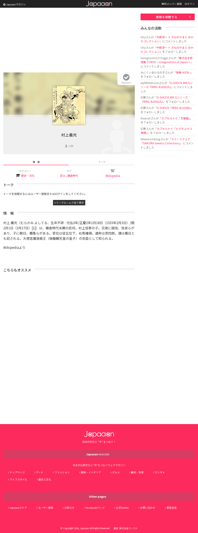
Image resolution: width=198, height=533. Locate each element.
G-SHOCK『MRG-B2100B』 (174, 108)
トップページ (17, 472)
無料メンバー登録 (172, 4)
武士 (62, 175)
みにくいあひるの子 (153, 72)
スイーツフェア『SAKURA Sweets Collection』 (165, 141)
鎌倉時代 (72, 175)
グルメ (116, 472)
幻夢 (143, 97)
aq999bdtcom (150, 83)
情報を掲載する (167, 17)
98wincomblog (150, 139)
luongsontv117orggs (154, 58)
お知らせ (69, 507)
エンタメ (160, 472)
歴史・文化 (28, 175)
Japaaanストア (18, 507)
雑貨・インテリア (91, 472)
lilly (143, 37)
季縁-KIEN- (183, 72)
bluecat (146, 118)
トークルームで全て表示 (69, 202)
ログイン (190, 4)
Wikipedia (113, 175)
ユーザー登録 (45, 507)
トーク (102, 161)
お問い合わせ (147, 507)
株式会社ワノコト (128, 528)
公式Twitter (122, 507)
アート (39, 472)
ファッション (62, 472)
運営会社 (171, 507)
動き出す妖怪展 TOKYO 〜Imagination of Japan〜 (167, 60)
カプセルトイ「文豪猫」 (175, 118)
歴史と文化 (44, 479)
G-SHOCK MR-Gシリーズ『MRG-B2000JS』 (167, 85)
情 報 (36, 161)
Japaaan (99, 4)
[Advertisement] (69, 41)
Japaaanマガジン (14, 4)
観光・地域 (137, 472)
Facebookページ (95, 507)
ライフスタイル (18, 479)
